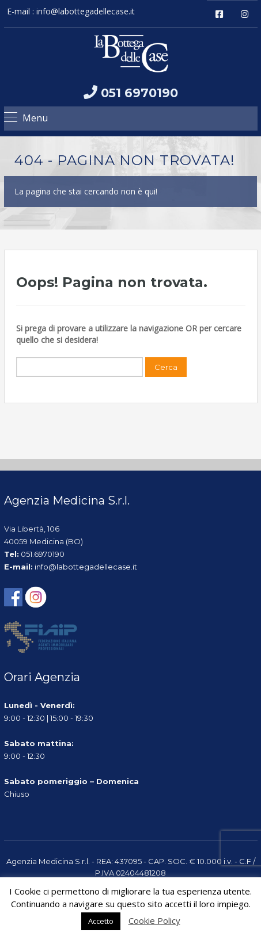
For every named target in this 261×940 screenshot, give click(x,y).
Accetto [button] (101, 921)
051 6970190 (139, 93)
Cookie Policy (154, 920)
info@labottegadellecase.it (85, 11)
